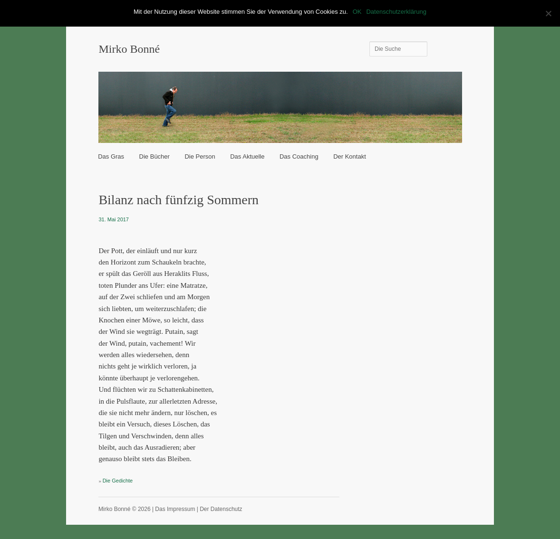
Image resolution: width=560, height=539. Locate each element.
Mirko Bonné (129, 49)
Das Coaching (299, 156)
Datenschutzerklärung (396, 11)
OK (357, 11)
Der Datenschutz (221, 509)
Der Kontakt (349, 156)
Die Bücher (154, 156)
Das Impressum (175, 509)
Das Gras (111, 156)
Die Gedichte (118, 480)
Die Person (199, 156)
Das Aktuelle (247, 156)
